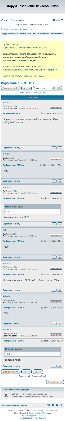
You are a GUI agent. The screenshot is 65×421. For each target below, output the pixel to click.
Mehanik (6, 154)
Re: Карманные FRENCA (13, 165)
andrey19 (7, 102)
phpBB (26, 411)
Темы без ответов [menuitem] (9, 29)
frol (4, 230)
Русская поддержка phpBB (32, 415)
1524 (15, 106)
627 (14, 234)
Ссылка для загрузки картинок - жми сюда (23, 76)
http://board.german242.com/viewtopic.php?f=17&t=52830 (30, 70)
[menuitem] (4, 20)
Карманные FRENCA (18, 83)
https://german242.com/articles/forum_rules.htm (25, 48)
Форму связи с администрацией (19, 60)
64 (14, 158)
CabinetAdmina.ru (44, 413)
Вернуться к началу (11, 148)
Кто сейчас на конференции (16, 390)
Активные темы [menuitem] (26, 29)
